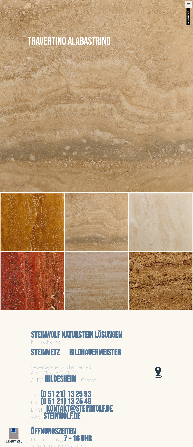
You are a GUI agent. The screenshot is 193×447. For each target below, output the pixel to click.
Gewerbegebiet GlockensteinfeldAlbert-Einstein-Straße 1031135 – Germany (64, 373)
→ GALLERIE (188, 17)
